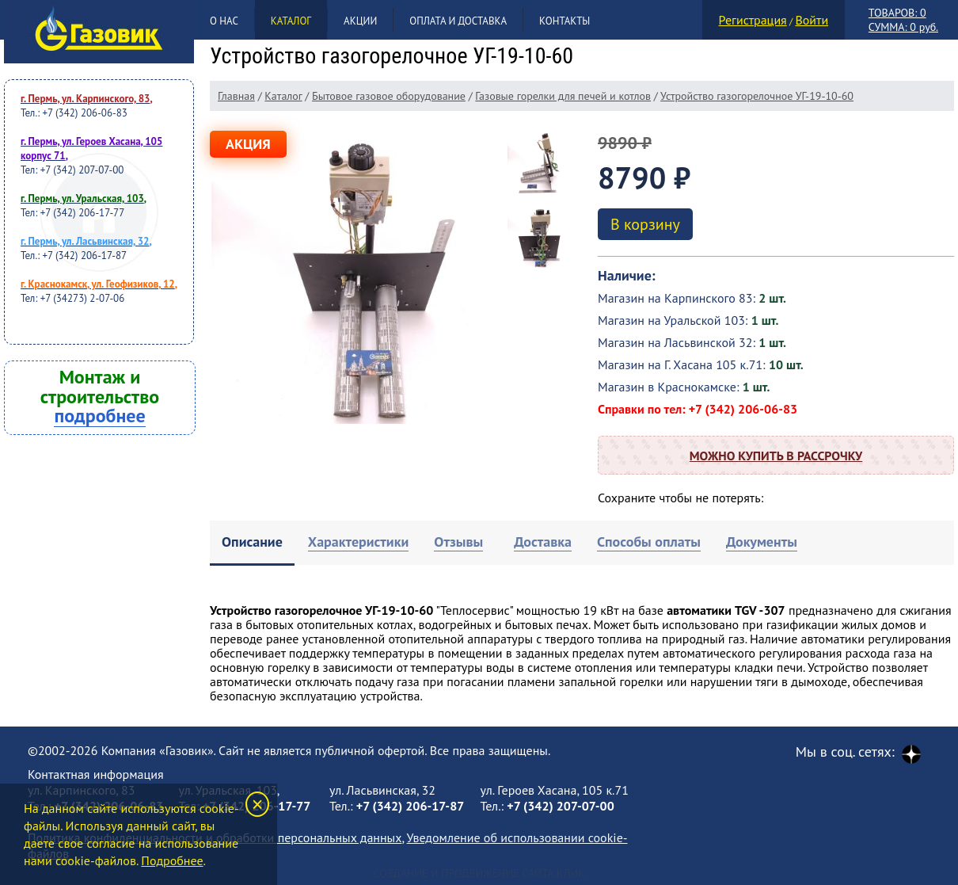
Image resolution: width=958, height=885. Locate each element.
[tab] (252, 543)
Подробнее (172, 860)
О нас (224, 21)
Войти (811, 20)
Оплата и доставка (458, 21)
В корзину (645, 224)
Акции (360, 21)
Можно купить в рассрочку (776, 455)
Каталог (291, 21)
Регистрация (753, 20)
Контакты (564, 21)
